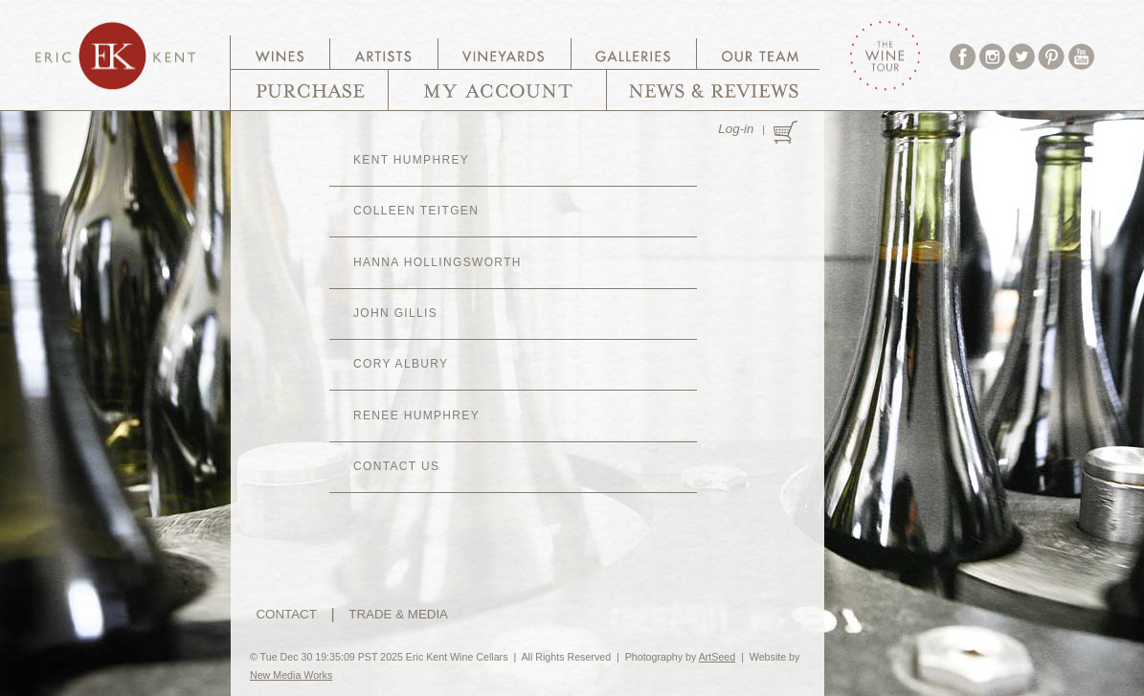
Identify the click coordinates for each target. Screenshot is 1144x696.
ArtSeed (717, 656)
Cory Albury (400, 363)
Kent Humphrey (411, 160)
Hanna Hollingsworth (437, 262)
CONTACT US (396, 466)
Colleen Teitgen (416, 210)
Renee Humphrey (416, 415)
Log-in (735, 129)
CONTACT (286, 614)
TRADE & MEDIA (398, 614)
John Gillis (395, 313)
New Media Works (291, 675)
